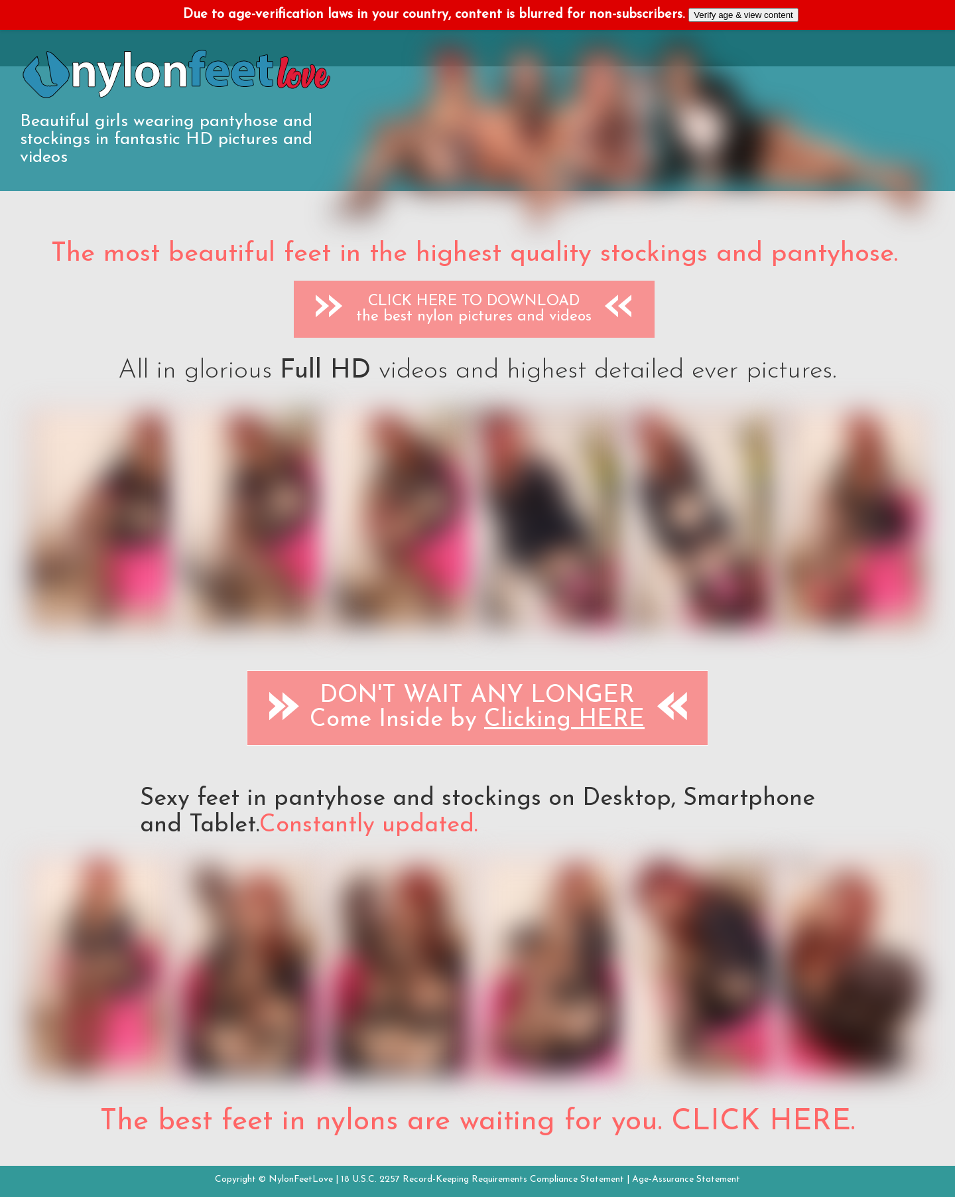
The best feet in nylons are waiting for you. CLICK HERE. (477, 1122)
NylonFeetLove (301, 1179)
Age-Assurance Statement (686, 1179)
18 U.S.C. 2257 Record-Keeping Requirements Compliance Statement (482, 1179)
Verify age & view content (743, 15)
